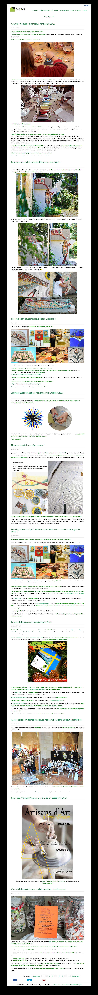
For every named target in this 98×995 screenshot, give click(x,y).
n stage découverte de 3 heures (33, 581)
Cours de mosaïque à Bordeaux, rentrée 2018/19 (33, 23)
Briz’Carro (57, 965)
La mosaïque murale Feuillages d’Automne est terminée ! (36, 161)
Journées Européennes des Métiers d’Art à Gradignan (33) (37, 392)
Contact (85, 10)
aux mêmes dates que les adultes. (57, 700)
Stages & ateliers (75, 10)
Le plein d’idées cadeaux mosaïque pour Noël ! (31, 621)
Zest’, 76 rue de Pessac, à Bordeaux (74, 593)
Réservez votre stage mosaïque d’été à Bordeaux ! (33, 318)
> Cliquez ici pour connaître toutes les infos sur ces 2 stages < (26, 374)
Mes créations (64, 10)
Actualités (35, 10)
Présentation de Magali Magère (49, 10)
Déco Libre (18, 598)
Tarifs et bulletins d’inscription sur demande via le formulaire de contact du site (30, 156)
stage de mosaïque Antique (42, 603)
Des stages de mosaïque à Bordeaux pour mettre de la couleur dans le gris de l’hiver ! (45, 530)
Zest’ (50, 941)
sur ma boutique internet (38, 792)
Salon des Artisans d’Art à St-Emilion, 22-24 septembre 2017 (39, 797)
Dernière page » (76, 976)
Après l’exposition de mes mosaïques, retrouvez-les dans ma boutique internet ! (46, 719)
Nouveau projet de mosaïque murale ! (28, 445)
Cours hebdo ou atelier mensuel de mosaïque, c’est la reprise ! (38, 889)
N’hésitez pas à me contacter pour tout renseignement (24, 387)
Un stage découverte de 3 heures (19, 697)
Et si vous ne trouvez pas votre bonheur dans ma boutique (27, 637)
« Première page (36, 976)
